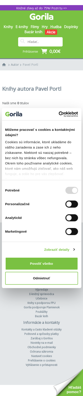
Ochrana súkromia (41, 352)
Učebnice (41, 298)
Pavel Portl (30, 64)
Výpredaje (41, 290)
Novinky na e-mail (42, 343)
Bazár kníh (33, 31)
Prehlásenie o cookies (41, 360)
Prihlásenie (30, 51)
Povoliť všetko (41, 263)
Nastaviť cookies (41, 356)
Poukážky (41, 312)
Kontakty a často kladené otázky (41, 329)
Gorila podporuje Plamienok (42, 307)
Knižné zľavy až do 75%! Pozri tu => (41, 8)
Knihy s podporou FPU (41, 303)
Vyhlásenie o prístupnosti (41, 365)
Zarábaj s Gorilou (42, 338)
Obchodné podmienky (41, 347)
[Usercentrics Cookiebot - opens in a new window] (59, 114)
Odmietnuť (41, 278)
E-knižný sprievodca (41, 294)
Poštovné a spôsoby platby (41, 334)
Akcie (51, 32)
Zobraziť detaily (56, 249)
